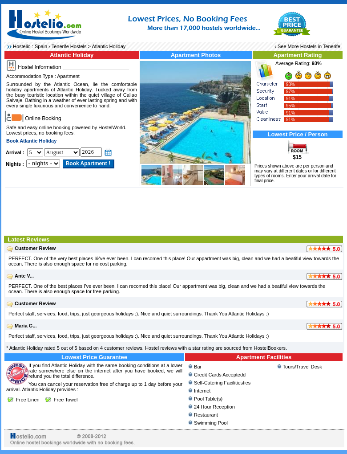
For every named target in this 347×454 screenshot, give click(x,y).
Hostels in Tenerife (320, 46)
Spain (41, 46)
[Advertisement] (174, 211)
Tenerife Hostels (69, 46)
